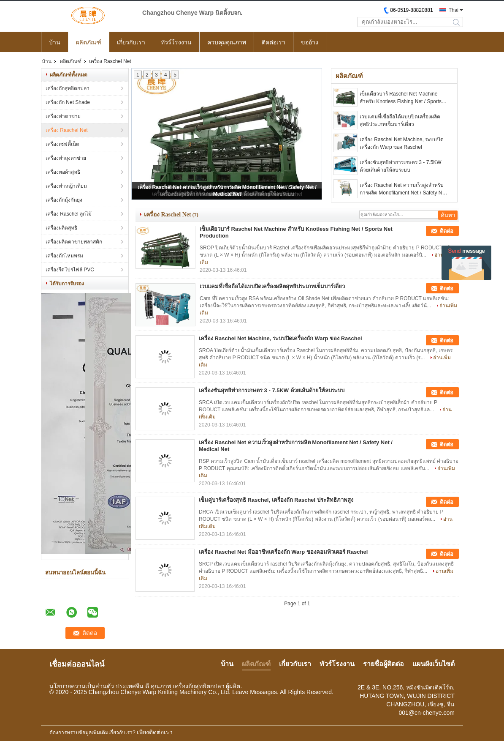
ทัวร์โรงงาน (176, 42)
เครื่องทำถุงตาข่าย (66, 158)
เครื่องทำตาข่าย (63, 116)
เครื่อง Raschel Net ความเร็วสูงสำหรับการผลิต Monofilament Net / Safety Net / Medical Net (403, 189)
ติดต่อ (446, 231)
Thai (453, 10)
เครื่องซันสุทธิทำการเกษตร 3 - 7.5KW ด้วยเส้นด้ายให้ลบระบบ (401, 166)
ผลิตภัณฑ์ (88, 42)
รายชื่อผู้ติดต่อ (383, 663)
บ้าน (54, 42)
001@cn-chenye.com (426, 712)
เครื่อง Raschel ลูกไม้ (69, 214)
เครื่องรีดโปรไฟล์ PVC (70, 270)
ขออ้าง (309, 42)
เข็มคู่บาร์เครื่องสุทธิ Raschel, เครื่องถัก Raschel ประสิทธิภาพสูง (276, 500)
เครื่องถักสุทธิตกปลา (67, 88)
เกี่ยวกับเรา (131, 42)
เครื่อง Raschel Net (67, 130)
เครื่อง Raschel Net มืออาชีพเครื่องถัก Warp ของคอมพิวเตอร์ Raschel (283, 552)
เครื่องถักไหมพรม (64, 256)
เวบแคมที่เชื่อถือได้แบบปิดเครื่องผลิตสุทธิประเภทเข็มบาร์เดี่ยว (400, 120)
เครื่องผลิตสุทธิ (61, 228)
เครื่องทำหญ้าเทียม (66, 186)
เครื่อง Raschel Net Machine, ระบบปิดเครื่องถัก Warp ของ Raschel (402, 143)
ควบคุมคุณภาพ (226, 42)
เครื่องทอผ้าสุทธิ (63, 172)
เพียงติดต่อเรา (155, 732)
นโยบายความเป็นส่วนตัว (81, 686)
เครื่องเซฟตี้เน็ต (62, 144)
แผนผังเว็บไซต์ (433, 663)
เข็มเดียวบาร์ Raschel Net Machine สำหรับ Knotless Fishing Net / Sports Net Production (401, 98)
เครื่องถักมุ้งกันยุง (64, 200)
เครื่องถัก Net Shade (68, 102)
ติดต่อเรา (273, 42)
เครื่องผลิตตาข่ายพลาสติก (74, 242)
